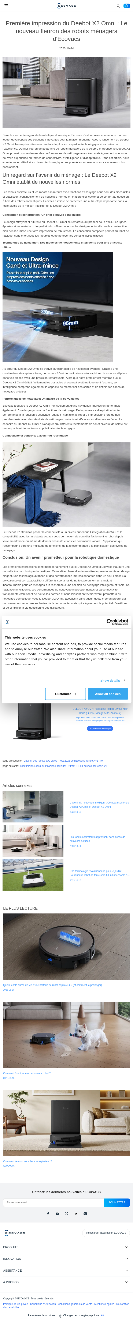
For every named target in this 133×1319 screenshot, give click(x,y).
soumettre (117, 1202)
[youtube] (57, 1213)
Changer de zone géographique (81, 1315)
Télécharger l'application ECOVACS (106, 1232)
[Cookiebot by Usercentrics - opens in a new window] (109, 622)
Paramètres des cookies (41, 1315)
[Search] (118, 6)
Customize (65, 694)
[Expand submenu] (126, 1247)
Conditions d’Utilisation (43, 1304)
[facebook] (48, 1213)
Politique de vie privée (16, 1304)
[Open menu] (6, 6)
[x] (66, 1213)
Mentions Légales (104, 1304)
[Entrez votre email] (53, 1202)
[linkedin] (75, 1213)
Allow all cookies (108, 694)
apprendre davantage (100, 728)
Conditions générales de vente (75, 1304)
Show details (110, 680)
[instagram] (85, 1213)
